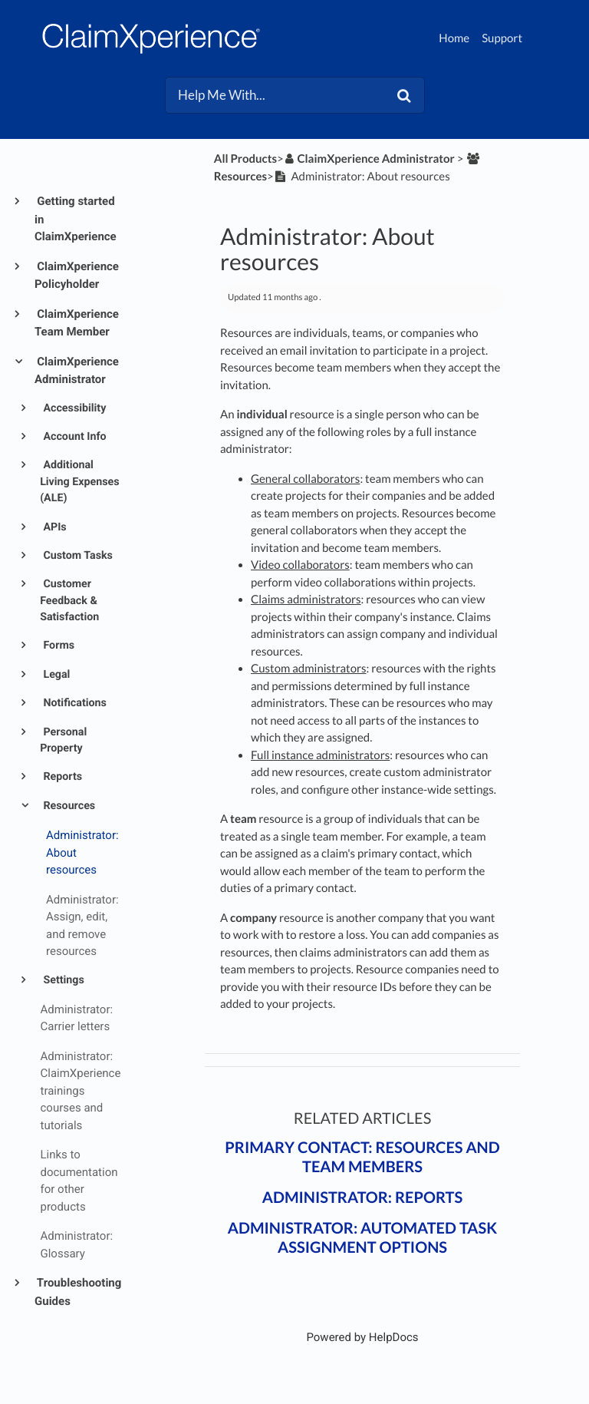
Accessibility (73, 408)
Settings (62, 980)
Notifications (74, 703)
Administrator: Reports (362, 1197)
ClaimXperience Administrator (77, 371)
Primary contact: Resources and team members (362, 1157)
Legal (56, 675)
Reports (61, 777)
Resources (68, 806)
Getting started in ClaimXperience (76, 218)
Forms (57, 645)
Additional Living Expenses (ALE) (79, 481)
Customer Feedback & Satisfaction (69, 600)
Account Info (74, 437)
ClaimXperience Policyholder (77, 275)
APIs (54, 527)
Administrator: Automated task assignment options (362, 1238)
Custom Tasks (77, 556)
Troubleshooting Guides (78, 1292)
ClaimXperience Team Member (77, 323)
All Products (245, 159)
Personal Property (63, 740)
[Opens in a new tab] (362, 1337)
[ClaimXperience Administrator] (369, 159)
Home (454, 38)
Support (502, 38)
